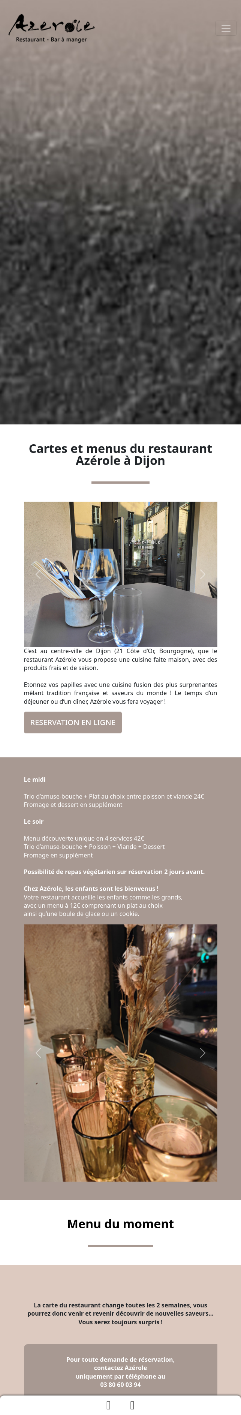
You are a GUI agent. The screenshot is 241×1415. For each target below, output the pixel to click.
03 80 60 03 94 (120, 1385)
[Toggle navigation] (226, 28)
